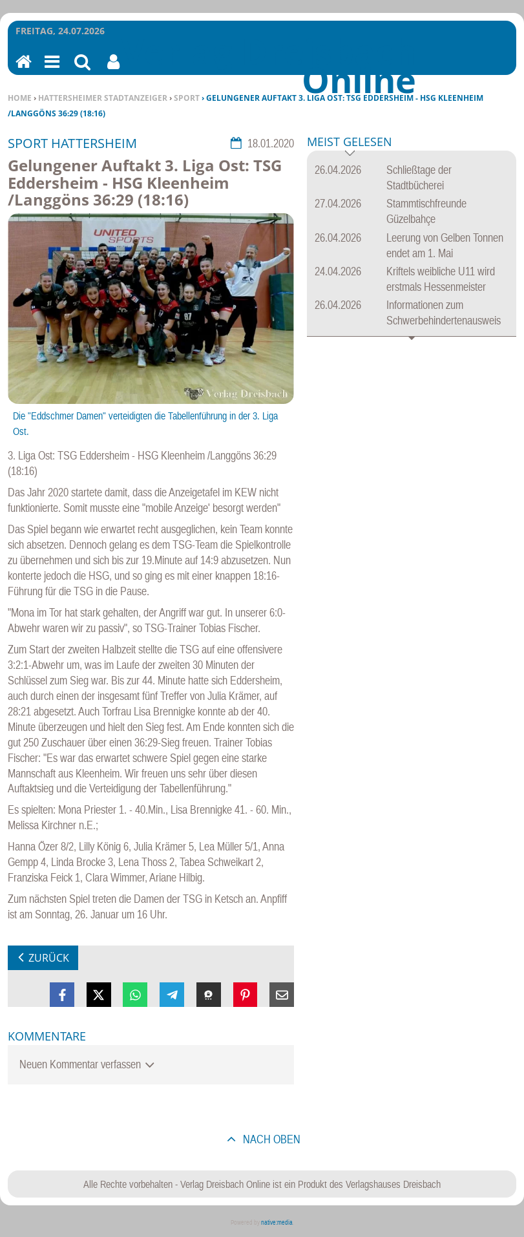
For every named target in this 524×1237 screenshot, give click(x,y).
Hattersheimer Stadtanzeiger (102, 97)
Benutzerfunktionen (113, 70)
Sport (187, 97)
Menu (51, 70)
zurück (48, 958)
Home (20, 97)
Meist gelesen (349, 142)
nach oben (270, 1139)
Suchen (82, 70)
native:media (277, 1222)
